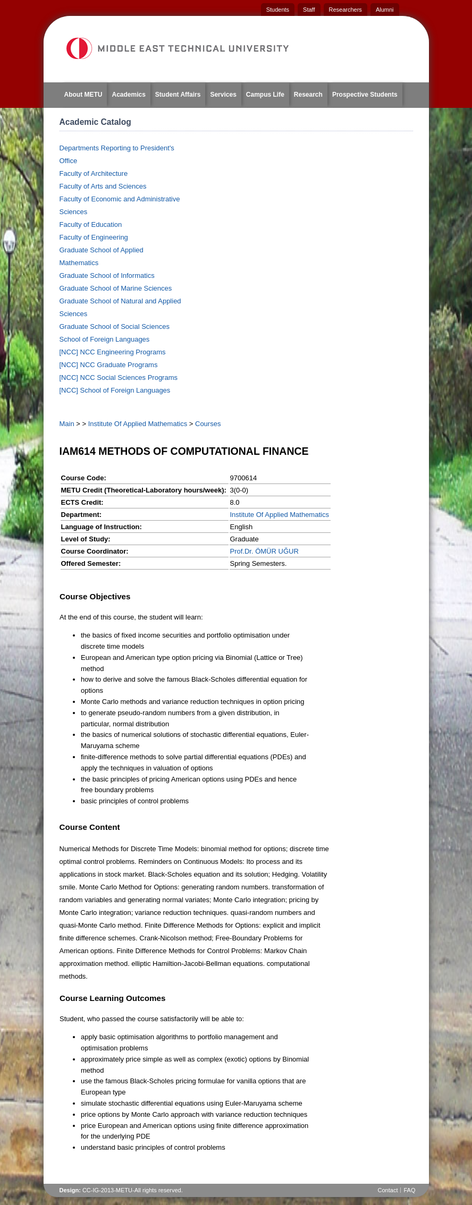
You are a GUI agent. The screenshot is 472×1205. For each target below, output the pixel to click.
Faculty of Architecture (94, 173)
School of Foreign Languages (105, 339)
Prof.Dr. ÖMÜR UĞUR (264, 551)
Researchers (345, 9)
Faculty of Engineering (94, 237)
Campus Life (265, 94)
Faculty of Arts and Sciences (103, 186)
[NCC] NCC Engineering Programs (113, 352)
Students (277, 9)
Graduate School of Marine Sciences (116, 288)
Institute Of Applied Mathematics (137, 424)
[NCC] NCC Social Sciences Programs (119, 377)
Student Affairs (178, 94)
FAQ (409, 1190)
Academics (128, 94)
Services (223, 94)
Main (67, 424)
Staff (309, 9)
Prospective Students (365, 94)
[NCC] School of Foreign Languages (115, 390)
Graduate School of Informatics (107, 275)
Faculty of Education (91, 224)
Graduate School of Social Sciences (115, 326)
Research (308, 94)
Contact (388, 1190)
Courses (208, 424)
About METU (83, 94)
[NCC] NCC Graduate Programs (109, 365)
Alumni (385, 9)
